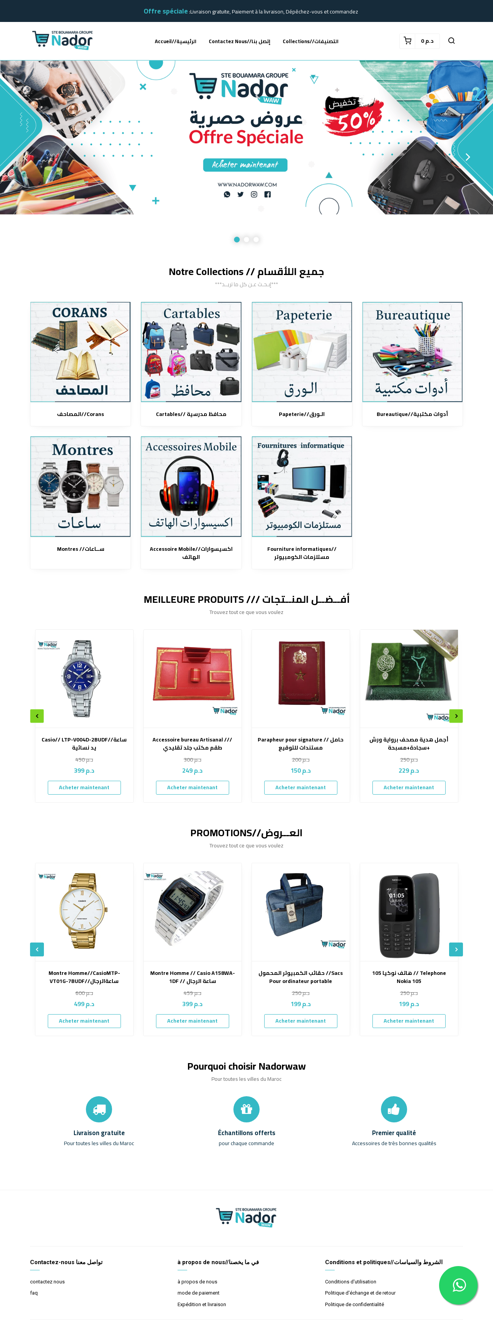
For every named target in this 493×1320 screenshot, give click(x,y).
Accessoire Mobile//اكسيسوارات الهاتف (191, 553)
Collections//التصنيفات (311, 41)
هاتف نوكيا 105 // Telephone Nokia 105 (409, 977)
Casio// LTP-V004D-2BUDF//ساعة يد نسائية (84, 744)
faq (34, 1293)
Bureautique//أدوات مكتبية (412, 414)
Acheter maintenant (84, 787)
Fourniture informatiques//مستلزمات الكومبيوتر (302, 553)
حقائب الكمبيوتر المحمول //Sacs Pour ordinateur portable (300, 977)
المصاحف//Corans (80, 414)
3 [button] (256, 240)
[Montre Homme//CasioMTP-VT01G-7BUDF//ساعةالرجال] (84, 912)
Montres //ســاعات (80, 549)
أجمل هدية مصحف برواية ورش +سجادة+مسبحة (408, 744)
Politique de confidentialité (354, 1304)
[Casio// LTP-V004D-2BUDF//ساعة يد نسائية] (84, 679)
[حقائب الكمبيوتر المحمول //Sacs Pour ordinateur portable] (301, 912)
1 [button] (237, 240)
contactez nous (47, 1282)
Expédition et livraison (202, 1304)
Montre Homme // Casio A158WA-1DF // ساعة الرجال (192, 977)
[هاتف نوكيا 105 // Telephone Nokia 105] (409, 912)
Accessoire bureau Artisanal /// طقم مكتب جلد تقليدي (192, 744)
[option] (246, 156)
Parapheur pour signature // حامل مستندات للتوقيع (301, 744)
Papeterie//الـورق (302, 414)
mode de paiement (199, 1293)
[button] (451, 41)
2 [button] (247, 240)
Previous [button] (25, 156)
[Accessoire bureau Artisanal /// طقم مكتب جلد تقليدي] (192, 679)
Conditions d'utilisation (350, 1282)
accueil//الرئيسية (175, 41)
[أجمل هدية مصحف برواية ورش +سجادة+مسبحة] (409, 679)
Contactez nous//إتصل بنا (239, 41)
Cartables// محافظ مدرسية (191, 414)
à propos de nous (197, 1282)
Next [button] (468, 156)
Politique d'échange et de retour (360, 1293)
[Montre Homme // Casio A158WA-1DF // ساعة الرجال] (192, 912)
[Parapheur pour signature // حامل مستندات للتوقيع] (301, 679)
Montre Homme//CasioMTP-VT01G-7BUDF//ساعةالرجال (84, 977)
